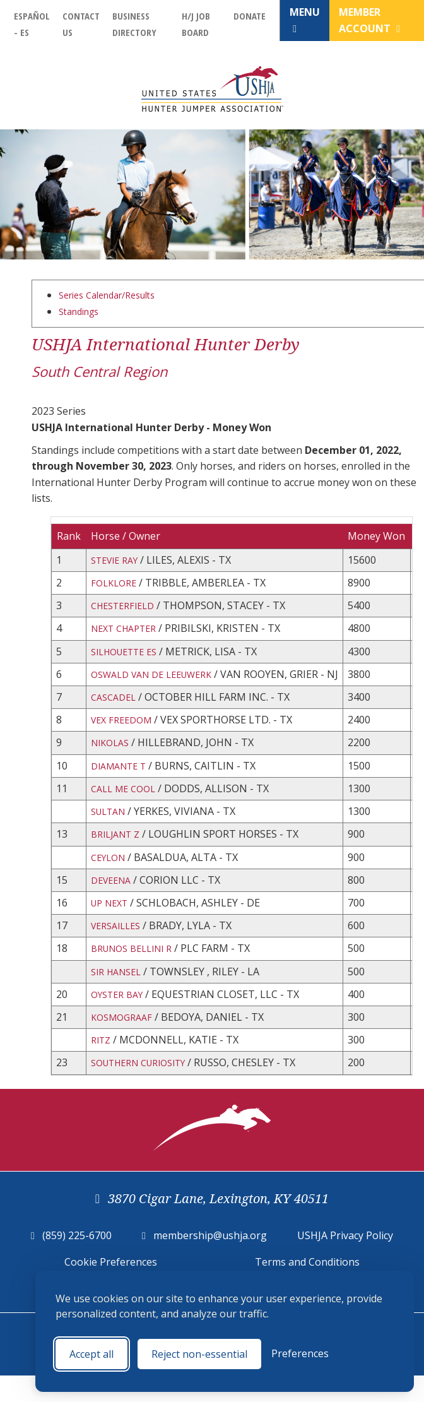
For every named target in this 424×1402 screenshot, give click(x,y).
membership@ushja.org (210, 1270)
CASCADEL (116, 706)
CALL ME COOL (126, 804)
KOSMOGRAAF (124, 1048)
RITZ (102, 1072)
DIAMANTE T (122, 780)
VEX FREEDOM (124, 731)
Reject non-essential (199, 1354)
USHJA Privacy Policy (345, 1270)
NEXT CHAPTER (128, 634)
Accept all (91, 1354)
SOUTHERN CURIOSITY (146, 1096)
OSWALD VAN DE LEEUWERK (159, 682)
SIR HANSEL (119, 999)
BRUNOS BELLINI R (137, 975)
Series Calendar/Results (115, 295)
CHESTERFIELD (126, 609)
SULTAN (111, 828)
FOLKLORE (116, 584)
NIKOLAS (112, 756)
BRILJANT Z (118, 853)
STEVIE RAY (118, 560)
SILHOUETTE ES (129, 658)
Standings (82, 311)
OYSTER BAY (120, 1023)
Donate (249, 15)
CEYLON (110, 877)
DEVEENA (113, 901)
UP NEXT (112, 926)
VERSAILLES (119, 950)
